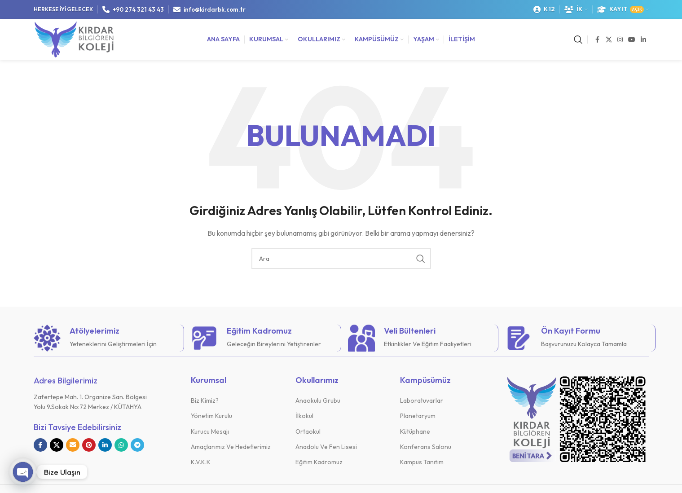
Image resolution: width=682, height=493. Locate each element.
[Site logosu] (74, 39)
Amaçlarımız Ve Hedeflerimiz (231, 447)
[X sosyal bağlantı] (609, 40)
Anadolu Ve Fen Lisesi (326, 447)
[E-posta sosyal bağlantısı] (72, 445)
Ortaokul (308, 431)
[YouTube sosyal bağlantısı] (631, 40)
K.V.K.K (201, 462)
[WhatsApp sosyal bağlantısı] (121, 445)
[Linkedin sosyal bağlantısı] (643, 40)
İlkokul (304, 416)
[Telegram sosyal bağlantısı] (137, 445)
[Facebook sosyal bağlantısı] (597, 40)
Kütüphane (415, 431)
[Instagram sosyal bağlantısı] (620, 40)
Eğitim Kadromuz (319, 462)
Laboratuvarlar (421, 400)
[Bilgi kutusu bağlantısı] (105, 338)
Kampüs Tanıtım (422, 462)
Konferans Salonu (425, 447)
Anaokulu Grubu (317, 400)
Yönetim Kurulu (211, 416)
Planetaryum (418, 416)
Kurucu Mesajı (210, 431)
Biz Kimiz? (205, 400)
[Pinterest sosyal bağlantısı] (89, 445)
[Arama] (578, 39)
